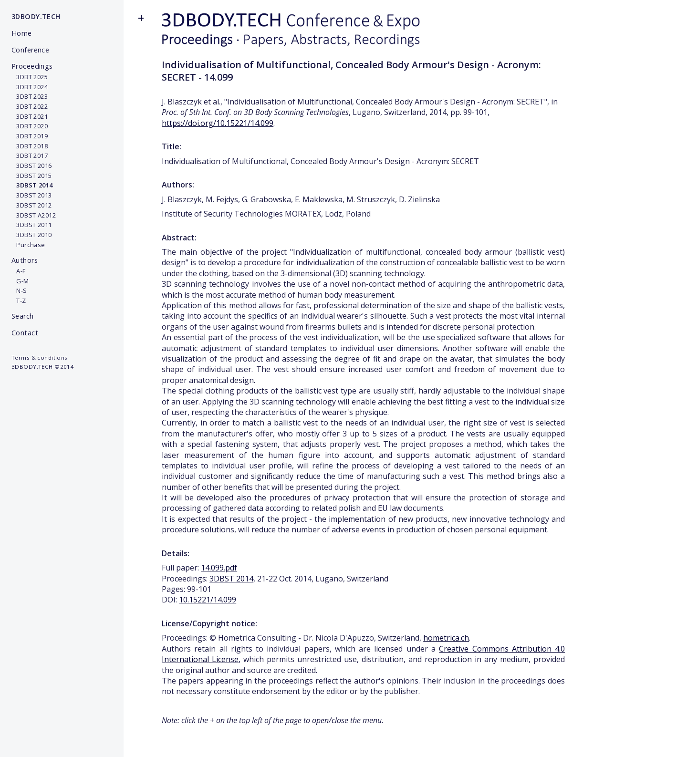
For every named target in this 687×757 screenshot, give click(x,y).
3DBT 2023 (29, 96)
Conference (30, 49)
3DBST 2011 (31, 224)
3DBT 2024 (29, 87)
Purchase (28, 244)
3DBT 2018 (29, 146)
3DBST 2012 (31, 205)
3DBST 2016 (31, 165)
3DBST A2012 (33, 215)
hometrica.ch (446, 638)
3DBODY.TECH (36, 16)
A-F (18, 271)
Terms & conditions (39, 357)
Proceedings (32, 66)
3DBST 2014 (231, 578)
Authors (24, 260)
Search (22, 316)
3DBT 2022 (29, 106)
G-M (20, 281)
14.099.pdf (219, 567)
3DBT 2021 (29, 116)
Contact (24, 332)
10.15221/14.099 (207, 599)
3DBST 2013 (31, 195)
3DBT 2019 (29, 136)
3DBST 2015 (31, 175)
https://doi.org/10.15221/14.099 (217, 123)
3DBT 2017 (29, 155)
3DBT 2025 (29, 77)
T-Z (18, 300)
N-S (19, 290)
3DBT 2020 (29, 126)
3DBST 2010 (31, 234)
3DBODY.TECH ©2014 (42, 366)
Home (21, 33)
